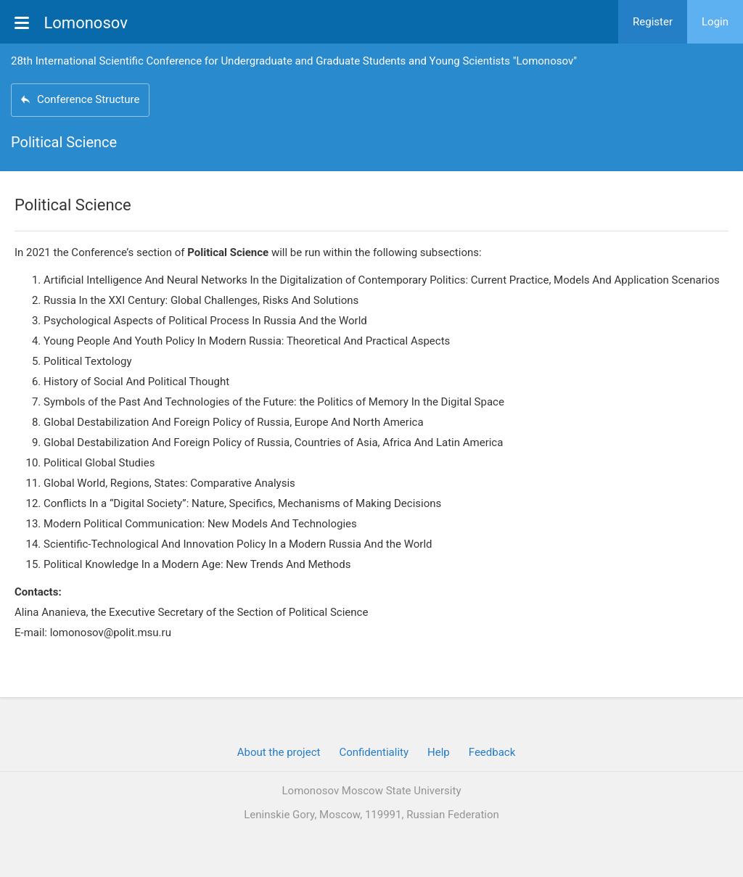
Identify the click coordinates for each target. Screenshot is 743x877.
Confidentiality (374, 752)
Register (653, 21)
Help (438, 752)
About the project (279, 752)
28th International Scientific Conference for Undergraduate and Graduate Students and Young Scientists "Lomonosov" (294, 60)
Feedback (492, 752)
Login (715, 21)
